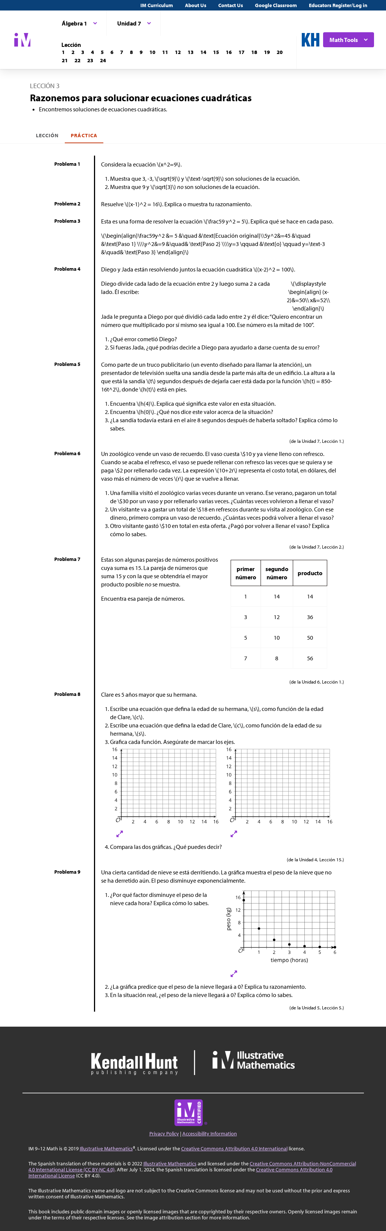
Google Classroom (276, 5)
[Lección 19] (267, 52)
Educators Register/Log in (338, 5)
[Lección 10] (152, 52)
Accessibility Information (209, 1133)
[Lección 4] (92, 52)
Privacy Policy (164, 1133)
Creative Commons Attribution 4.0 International (234, 1148)
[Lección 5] (102, 52)
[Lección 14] (203, 52)
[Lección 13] (190, 52)
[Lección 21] (64, 60)
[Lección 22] (77, 60)
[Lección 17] (241, 52)
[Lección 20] (279, 52)
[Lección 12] (177, 52)
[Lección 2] (73, 52)
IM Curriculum (156, 5)
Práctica (84, 135)
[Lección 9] (141, 52)
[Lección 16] (228, 52)
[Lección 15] (216, 52)
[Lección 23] (90, 60)
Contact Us (230, 5)
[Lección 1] (63, 52)
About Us (195, 5)
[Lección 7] (122, 52)
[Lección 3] (83, 52)
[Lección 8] (131, 52)
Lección (47, 135)
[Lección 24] (103, 60)
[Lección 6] (112, 52)
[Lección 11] (165, 52)
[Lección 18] (254, 52)
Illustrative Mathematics (106, 1148)
